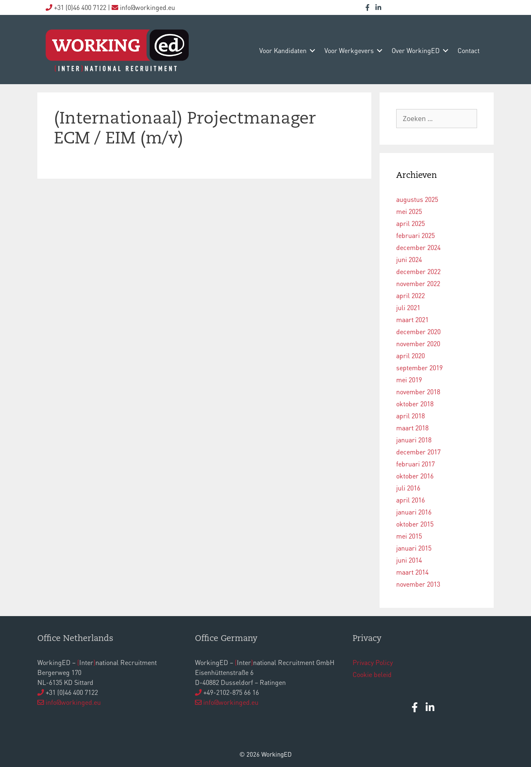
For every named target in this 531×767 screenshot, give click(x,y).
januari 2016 (413, 511)
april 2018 (410, 415)
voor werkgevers (349, 50)
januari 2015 (413, 548)
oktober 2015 (415, 523)
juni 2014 (409, 560)
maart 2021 (412, 319)
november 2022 (418, 283)
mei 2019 (409, 379)
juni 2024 (409, 259)
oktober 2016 (415, 475)
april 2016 (410, 499)
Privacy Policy (373, 662)
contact (469, 50)
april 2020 (410, 355)
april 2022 (410, 295)
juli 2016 (408, 487)
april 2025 (410, 223)
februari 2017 (415, 463)
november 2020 (418, 343)
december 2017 (418, 451)
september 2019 (419, 367)
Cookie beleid (372, 674)
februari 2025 (415, 235)
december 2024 (418, 247)
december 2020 (418, 331)
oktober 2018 (415, 403)
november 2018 (418, 391)
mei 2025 (409, 211)
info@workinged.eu (73, 702)
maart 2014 (412, 572)
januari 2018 (413, 439)
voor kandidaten (283, 50)
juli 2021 (408, 307)
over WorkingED (416, 50)
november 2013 (418, 584)
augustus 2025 (417, 199)
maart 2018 (412, 427)
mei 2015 (409, 536)
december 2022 (418, 271)
